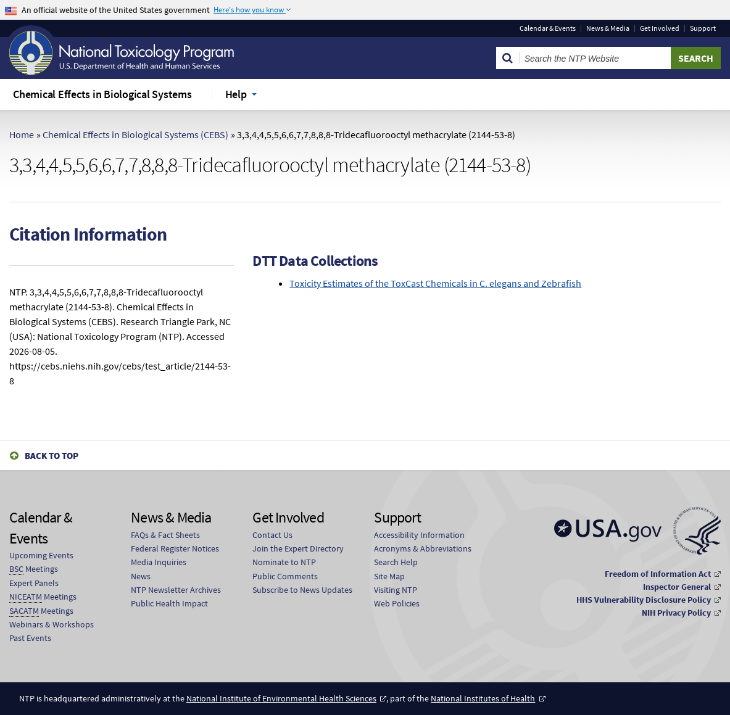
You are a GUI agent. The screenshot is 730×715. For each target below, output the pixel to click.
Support (703, 28)
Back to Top (51, 455)
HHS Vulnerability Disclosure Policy (643, 599)
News (141, 576)
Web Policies (397, 603)
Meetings (33, 569)
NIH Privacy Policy (676, 612)
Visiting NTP (395, 589)
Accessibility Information (419, 534)
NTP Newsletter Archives (176, 589)
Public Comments (285, 576)
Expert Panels (34, 583)
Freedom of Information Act (658, 573)
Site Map (389, 576)
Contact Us (272, 534)
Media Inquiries (158, 562)
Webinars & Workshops (51, 624)
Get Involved (659, 28)
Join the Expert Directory (298, 548)
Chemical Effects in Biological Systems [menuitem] (102, 94)
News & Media (607, 28)
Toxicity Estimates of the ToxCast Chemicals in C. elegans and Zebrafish (435, 283)
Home (21, 134)
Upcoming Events (41, 555)
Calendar (548, 28)
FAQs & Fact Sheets (165, 534)
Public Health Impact (169, 603)
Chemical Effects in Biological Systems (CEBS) (135, 134)
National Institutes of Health (483, 698)
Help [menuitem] (236, 94)
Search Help (396, 562)
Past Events (30, 637)
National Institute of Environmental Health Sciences (281, 698)
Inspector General (677, 586)
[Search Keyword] (595, 58)
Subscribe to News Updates (302, 589)
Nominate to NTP (284, 562)
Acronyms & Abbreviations (422, 548)
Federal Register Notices (175, 548)
